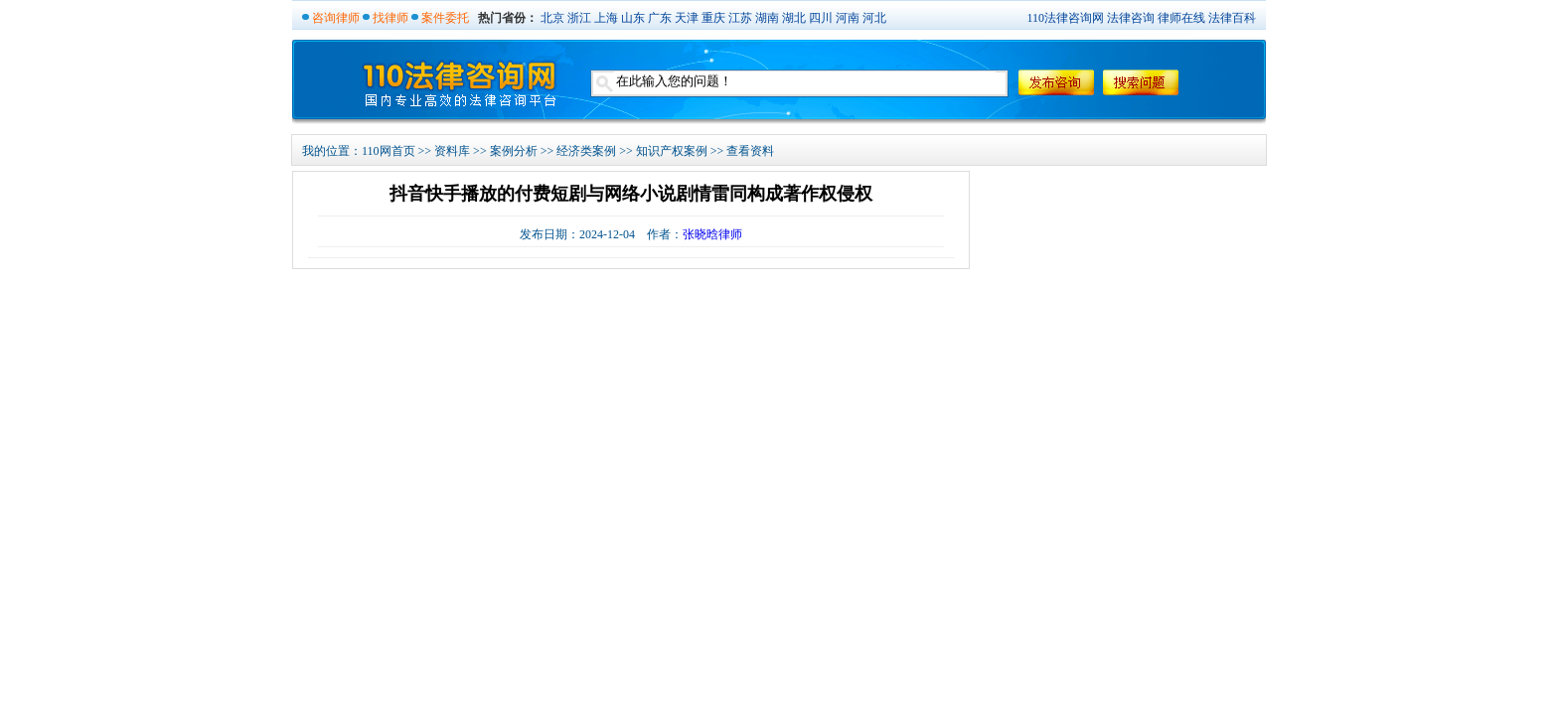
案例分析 (514, 151)
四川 (821, 18)
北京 (552, 18)
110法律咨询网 (1065, 18)
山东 (633, 18)
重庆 (713, 18)
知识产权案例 (671, 151)
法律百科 (1232, 18)
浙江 (579, 18)
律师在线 (1181, 18)
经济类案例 (586, 151)
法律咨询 (1131, 18)
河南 (847, 18)
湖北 (794, 18)
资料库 (452, 151)
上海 (606, 18)
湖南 (767, 18)
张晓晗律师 (712, 234)
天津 (687, 18)
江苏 (740, 18)
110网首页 (388, 151)
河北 (874, 18)
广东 (660, 18)
